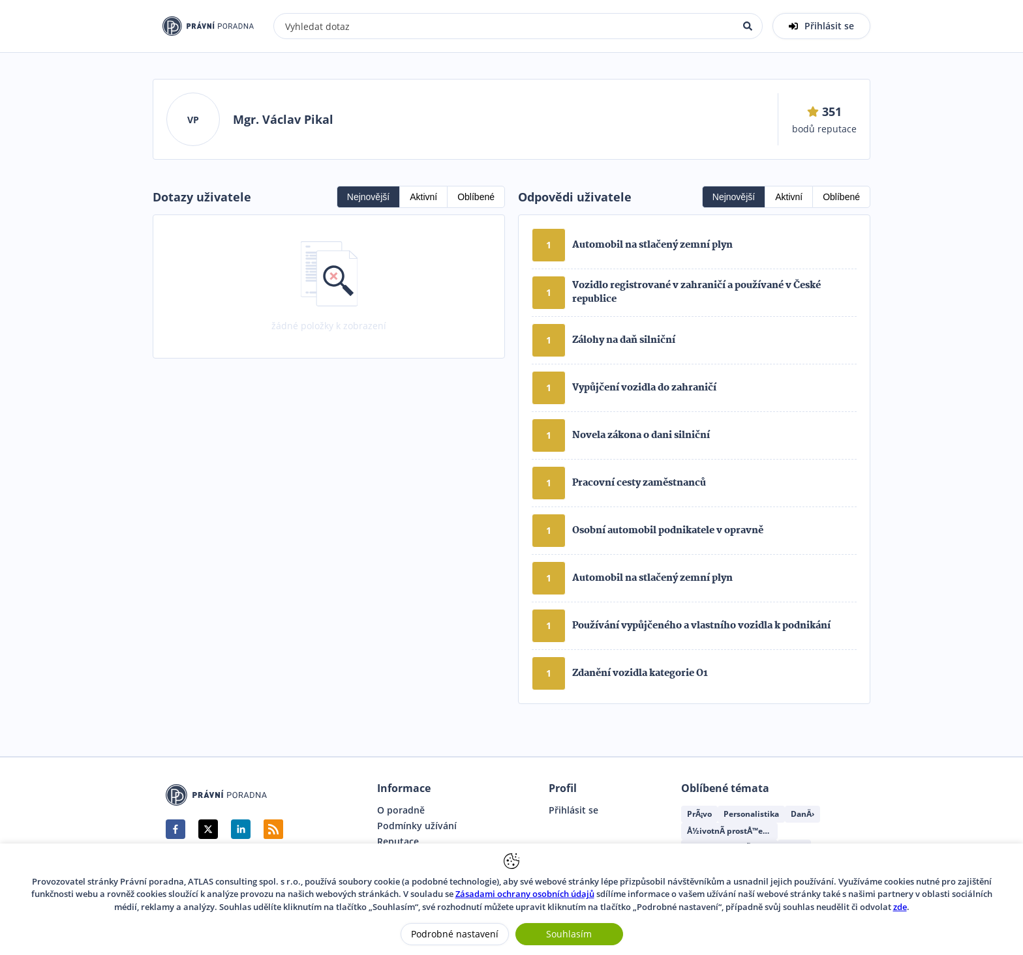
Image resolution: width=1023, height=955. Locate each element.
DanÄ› (802, 813)
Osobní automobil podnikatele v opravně (667, 530)
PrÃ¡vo (699, 813)
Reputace (398, 841)
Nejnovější (368, 197)
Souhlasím (569, 934)
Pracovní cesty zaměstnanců (639, 483)
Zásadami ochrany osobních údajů (524, 894)
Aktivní (423, 197)
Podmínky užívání (417, 825)
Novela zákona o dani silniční (641, 435)
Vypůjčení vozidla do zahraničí (644, 388)
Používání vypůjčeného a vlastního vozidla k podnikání (701, 626)
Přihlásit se (573, 810)
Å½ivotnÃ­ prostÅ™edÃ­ (730, 830)
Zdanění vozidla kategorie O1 (640, 673)
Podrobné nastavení (454, 934)
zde (900, 907)
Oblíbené (476, 197)
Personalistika (751, 813)
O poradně (401, 810)
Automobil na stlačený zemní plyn (652, 245)
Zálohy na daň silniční (623, 340)
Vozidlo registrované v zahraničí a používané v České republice (696, 292)
